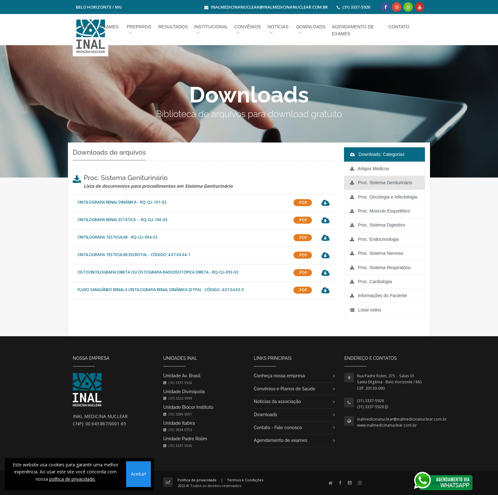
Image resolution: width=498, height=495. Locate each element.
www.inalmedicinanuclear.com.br (387, 425)
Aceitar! (138, 474)
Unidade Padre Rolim (185, 438)
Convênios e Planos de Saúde (284, 388)
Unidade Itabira (179, 423)
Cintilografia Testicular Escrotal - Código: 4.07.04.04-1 (133, 254)
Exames (109, 26)
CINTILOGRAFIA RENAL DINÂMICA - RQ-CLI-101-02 (121, 202)
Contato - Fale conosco (278, 427)
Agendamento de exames (280, 440)
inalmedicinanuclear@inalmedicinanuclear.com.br (402, 419)
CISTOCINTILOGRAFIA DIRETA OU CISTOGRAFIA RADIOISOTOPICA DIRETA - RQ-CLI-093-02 (158, 272)
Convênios (247, 26)
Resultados (173, 26)
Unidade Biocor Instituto (188, 407)
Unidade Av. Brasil (181, 375)
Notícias (277, 26)
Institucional (211, 26)
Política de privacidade (197, 480)
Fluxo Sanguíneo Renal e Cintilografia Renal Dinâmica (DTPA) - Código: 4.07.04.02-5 (160, 289)
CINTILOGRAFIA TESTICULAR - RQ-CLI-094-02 (117, 237)
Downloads (265, 414)
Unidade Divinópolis (184, 391)
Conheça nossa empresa (279, 375)
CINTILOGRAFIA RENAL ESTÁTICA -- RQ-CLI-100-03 (122, 219)
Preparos (139, 26)
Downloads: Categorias (377, 154)
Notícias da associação (277, 401)
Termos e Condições (245, 480)
